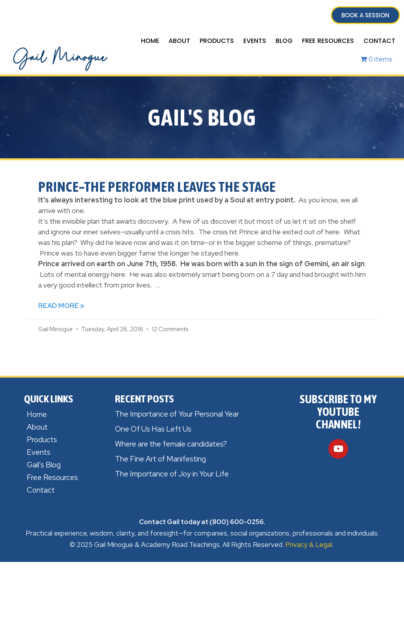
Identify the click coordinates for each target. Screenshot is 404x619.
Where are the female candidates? (171, 444)
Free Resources (328, 40)
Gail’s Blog (44, 465)
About (179, 40)
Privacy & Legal (308, 544)
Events (254, 40)
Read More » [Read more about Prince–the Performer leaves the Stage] (61, 305)
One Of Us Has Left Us (153, 429)
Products (217, 40)
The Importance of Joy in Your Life (172, 474)
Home (150, 40)
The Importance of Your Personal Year (177, 414)
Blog (284, 40)
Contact (379, 40)
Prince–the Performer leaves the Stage (157, 187)
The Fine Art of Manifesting (160, 459)
